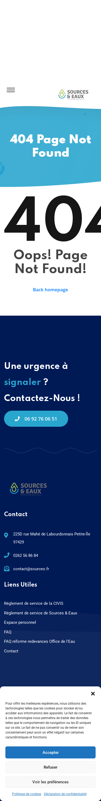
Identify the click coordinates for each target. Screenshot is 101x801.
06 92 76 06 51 (36, 418)
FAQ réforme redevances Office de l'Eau (39, 641)
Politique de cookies (26, 794)
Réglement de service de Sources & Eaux (40, 613)
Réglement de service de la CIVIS (33, 603)
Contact (11, 651)
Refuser (50, 767)
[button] (93, 693)
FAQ (7, 632)
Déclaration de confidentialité (65, 794)
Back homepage (50, 289)
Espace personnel (20, 622)
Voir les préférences (50, 782)
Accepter (51, 752)
